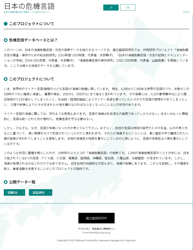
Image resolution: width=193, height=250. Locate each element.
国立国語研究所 (96, 218)
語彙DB (13, 192)
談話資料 (39, 192)
